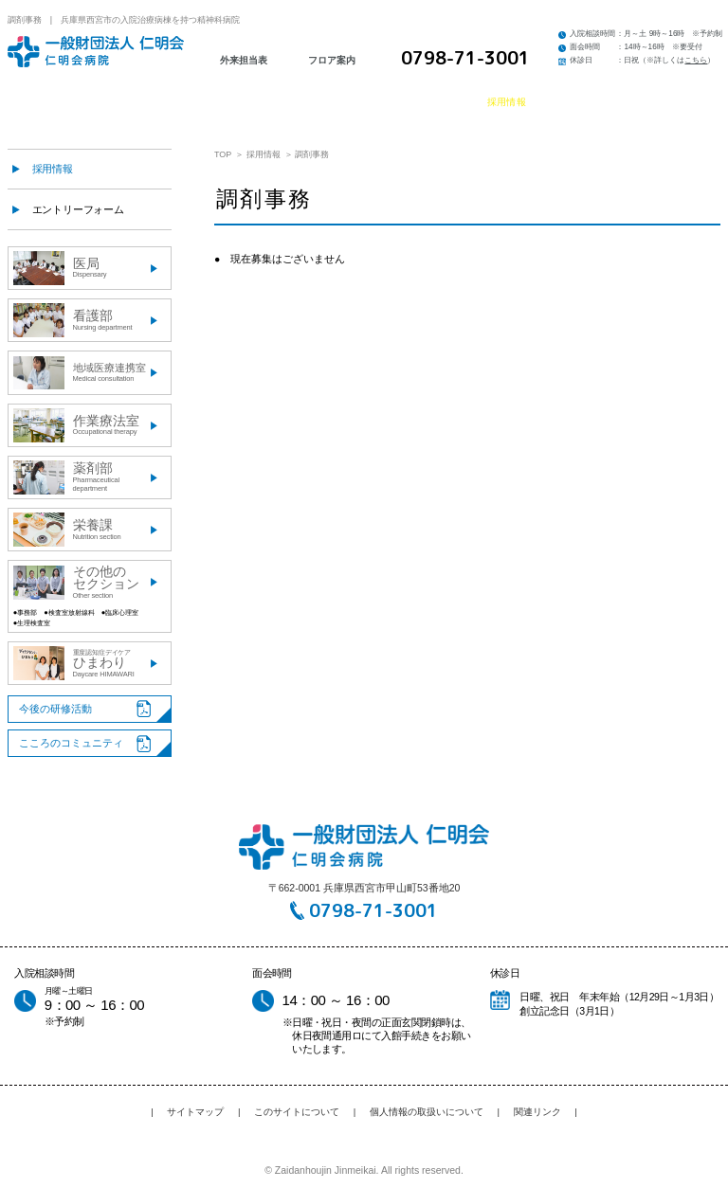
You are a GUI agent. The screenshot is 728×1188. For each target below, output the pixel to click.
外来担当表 (243, 60)
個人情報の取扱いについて (426, 1112)
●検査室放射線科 (69, 612)
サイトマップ (195, 1112)
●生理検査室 (32, 623)
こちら (695, 60)
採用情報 (263, 154)
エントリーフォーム (78, 209)
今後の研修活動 (55, 708)
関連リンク (537, 1112)
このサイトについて (296, 1112)
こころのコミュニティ (71, 742)
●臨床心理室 (120, 612)
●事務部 (25, 612)
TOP (222, 154)
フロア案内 (331, 60)
